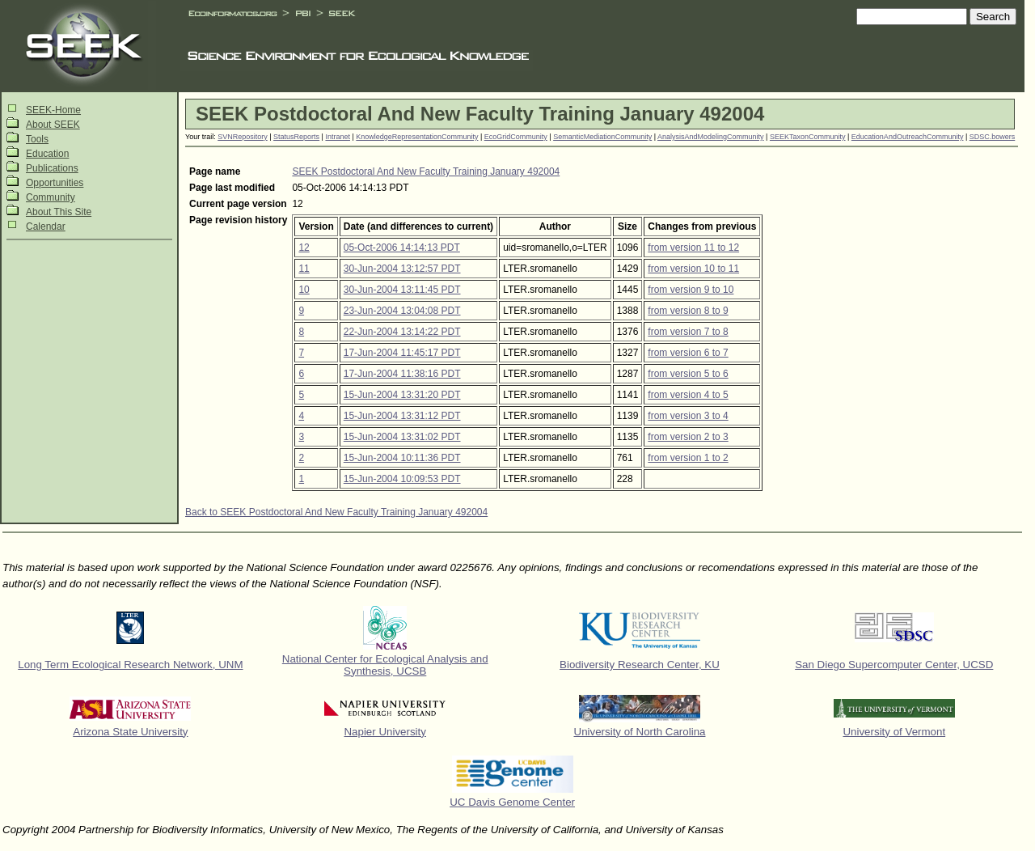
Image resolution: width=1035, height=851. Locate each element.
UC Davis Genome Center (512, 802)
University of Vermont (894, 732)
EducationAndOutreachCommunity (907, 137)
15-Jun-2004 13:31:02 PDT (402, 436)
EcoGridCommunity (515, 137)
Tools (37, 139)
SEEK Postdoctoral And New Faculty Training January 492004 (426, 171)
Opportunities (54, 182)
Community (50, 197)
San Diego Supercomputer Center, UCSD (894, 664)
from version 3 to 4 (688, 415)
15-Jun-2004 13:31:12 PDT (402, 415)
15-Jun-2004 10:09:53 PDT (402, 479)
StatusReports (296, 137)
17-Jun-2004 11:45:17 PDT (402, 352)
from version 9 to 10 (690, 289)
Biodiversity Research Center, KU (640, 664)
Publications (52, 168)
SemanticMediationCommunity (602, 137)
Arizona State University (130, 732)
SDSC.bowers (993, 137)
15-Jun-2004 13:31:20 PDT (402, 394)
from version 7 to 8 (688, 331)
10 (303, 289)
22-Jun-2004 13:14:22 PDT (402, 331)
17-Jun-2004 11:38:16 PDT (402, 373)
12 (303, 247)
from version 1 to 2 (688, 458)
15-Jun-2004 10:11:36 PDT (402, 458)
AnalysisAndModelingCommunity (710, 137)
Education (47, 153)
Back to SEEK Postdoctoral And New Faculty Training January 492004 (336, 512)
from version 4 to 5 (688, 394)
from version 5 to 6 (688, 373)
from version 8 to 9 (688, 310)
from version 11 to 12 (693, 247)
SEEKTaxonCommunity (808, 137)
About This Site (58, 212)
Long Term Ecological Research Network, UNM (130, 664)
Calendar (45, 226)
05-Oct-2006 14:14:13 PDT (402, 247)
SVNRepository (243, 137)
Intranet (337, 137)
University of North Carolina (640, 732)
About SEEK (53, 124)
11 (303, 268)
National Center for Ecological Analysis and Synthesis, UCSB (385, 665)
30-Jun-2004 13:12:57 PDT (402, 268)
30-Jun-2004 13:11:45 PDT (402, 289)
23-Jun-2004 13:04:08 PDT (402, 310)
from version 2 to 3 (688, 436)
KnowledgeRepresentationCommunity (417, 137)
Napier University (384, 732)
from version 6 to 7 (688, 352)
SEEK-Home (53, 110)
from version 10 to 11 (693, 268)
